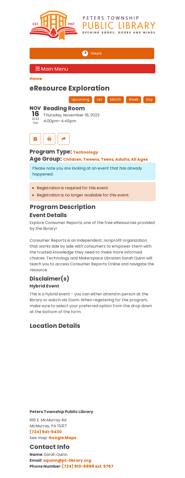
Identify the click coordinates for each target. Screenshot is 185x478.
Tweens (91, 159)
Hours (99, 53)
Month (115, 99)
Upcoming (80, 99)
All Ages (139, 159)
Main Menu (52, 68)
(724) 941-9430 (46, 432)
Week (133, 99)
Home (36, 78)
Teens (107, 159)
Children (72, 159)
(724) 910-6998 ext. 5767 (87, 466)
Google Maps (62, 438)
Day (149, 99)
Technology (85, 152)
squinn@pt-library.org (67, 460)
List (99, 99)
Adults (122, 159)
